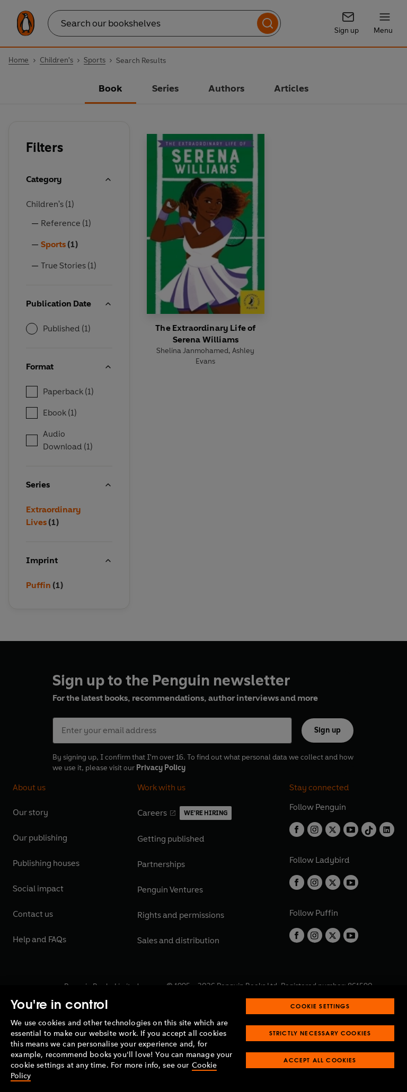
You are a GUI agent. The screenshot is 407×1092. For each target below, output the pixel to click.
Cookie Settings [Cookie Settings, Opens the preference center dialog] (320, 1006)
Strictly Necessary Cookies (320, 1033)
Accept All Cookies (320, 1060)
